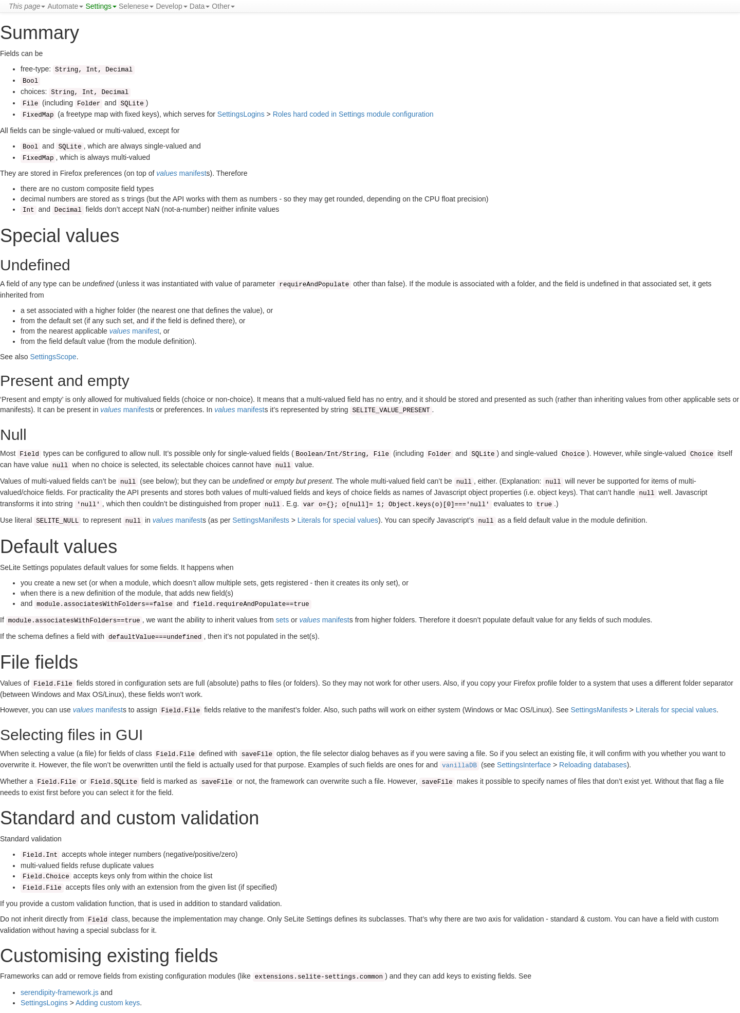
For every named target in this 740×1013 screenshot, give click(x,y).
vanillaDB (459, 765)
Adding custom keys (108, 1003)
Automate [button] (65, 6)
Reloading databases (593, 765)
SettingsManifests (260, 520)
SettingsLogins (241, 114)
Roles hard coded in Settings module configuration (353, 114)
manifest (181, 173)
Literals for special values (338, 520)
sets (282, 620)
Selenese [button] (136, 6)
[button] (27, 6)
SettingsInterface (524, 765)
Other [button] (223, 6)
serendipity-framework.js (60, 992)
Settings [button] (101, 6)
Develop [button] (171, 6)
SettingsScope (53, 357)
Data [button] (200, 6)
